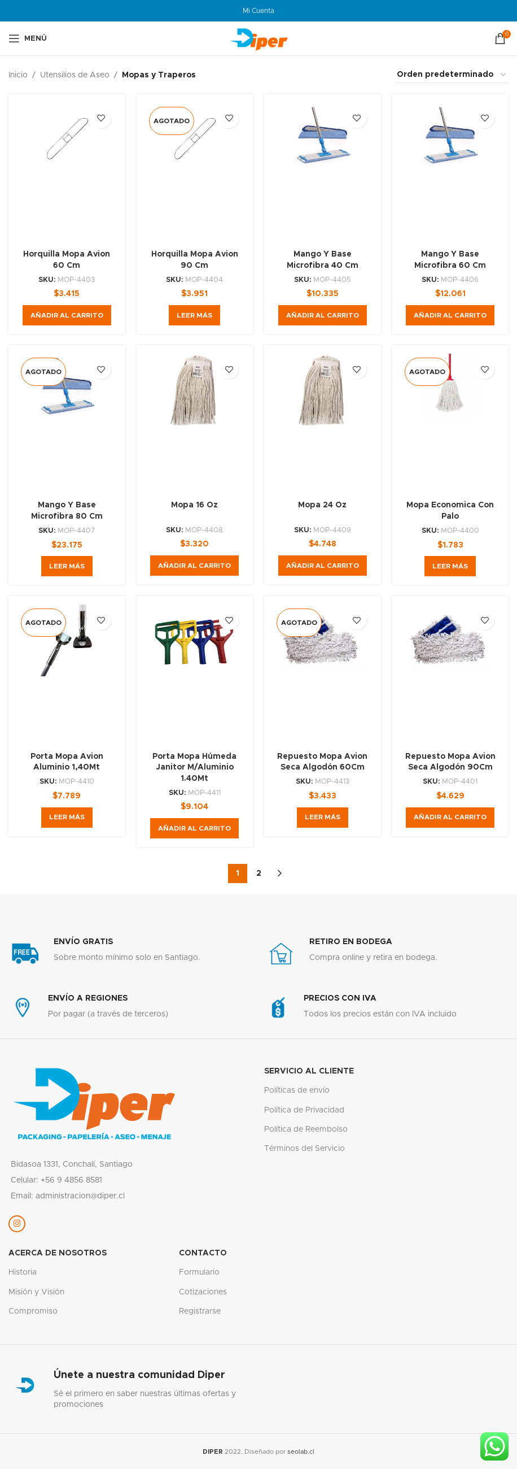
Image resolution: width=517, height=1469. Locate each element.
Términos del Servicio (304, 1149)
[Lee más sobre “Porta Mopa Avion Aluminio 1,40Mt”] (67, 817)
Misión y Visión (36, 1292)
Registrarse (200, 1311)
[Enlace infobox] (130, 954)
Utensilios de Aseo (74, 75)
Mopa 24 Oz (322, 505)
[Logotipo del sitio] (258, 38)
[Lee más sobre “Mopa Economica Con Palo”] (450, 566)
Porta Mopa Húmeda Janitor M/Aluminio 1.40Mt (194, 768)
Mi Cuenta (258, 10)
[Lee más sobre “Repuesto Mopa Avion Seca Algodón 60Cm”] (322, 817)
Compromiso (33, 1311)
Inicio (18, 75)
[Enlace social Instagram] (16, 1223)
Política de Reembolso (306, 1129)
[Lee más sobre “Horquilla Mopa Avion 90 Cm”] (194, 315)
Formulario (199, 1272)
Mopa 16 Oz (194, 505)
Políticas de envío (297, 1090)
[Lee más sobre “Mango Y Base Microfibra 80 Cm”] (67, 566)
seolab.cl (300, 1452)
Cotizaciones (203, 1292)
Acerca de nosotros (57, 1253)
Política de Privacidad (304, 1110)
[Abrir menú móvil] (27, 38)
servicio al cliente (309, 1071)
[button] (67, 315)
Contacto (203, 1253)
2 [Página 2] (258, 873)
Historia (22, 1272)
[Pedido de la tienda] (452, 75)
